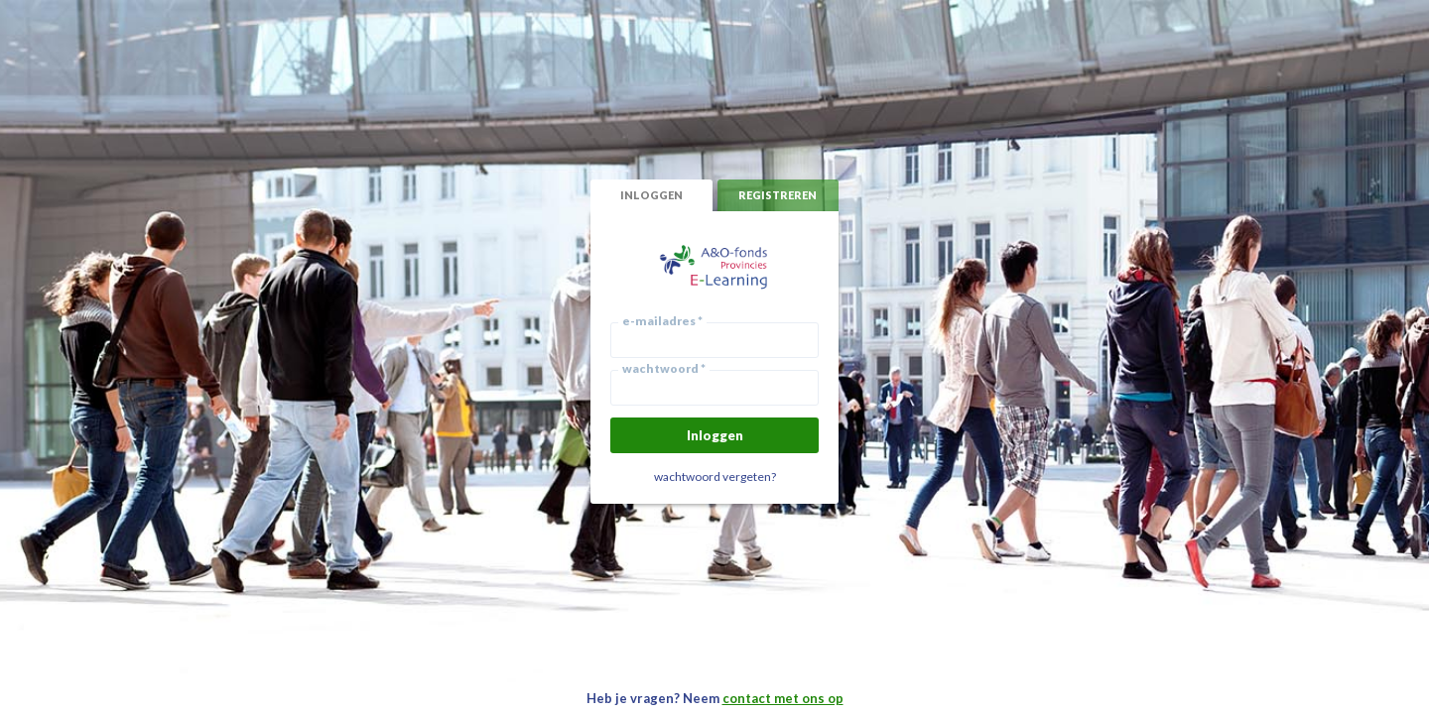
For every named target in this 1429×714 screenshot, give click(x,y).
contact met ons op (783, 698)
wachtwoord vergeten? (715, 476)
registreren (777, 194)
